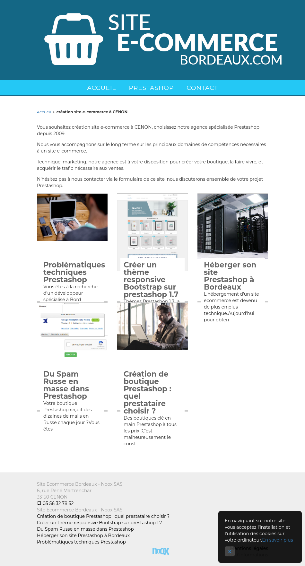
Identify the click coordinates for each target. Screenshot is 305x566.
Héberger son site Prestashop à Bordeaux (230, 276)
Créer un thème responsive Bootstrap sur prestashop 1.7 (151, 279)
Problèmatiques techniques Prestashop (72, 272)
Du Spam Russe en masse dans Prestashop (66, 385)
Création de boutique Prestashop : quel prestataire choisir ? (147, 392)
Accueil (101, 87)
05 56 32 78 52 (55, 503)
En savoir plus (277, 540)
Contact (202, 87)
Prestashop (151, 87)
